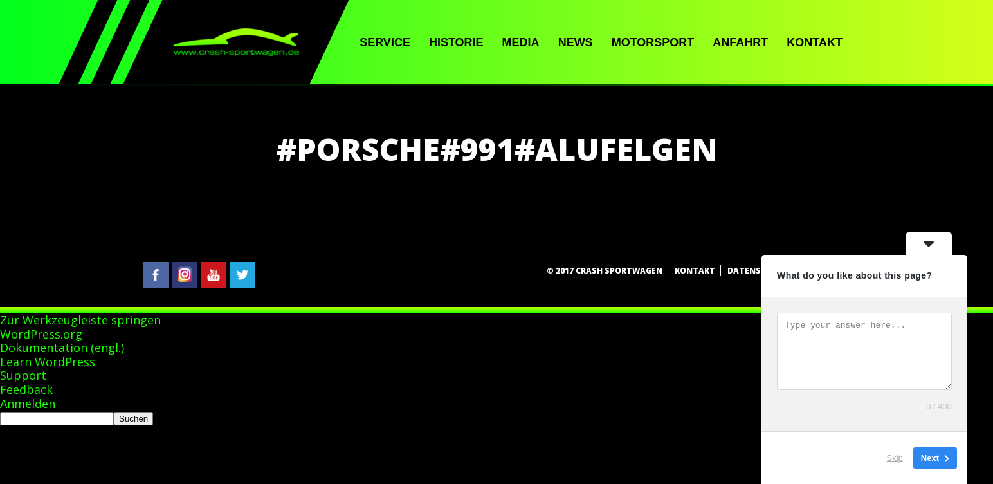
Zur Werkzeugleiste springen (80, 320)
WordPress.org (41, 334)
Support (23, 375)
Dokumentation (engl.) (62, 347)
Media (521, 42)
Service (385, 42)
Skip (895, 458)
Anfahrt (740, 42)
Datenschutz (758, 270)
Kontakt (815, 42)
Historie (456, 42)
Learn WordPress (47, 361)
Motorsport (653, 42)
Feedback (26, 389)
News (575, 42)
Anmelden (27, 403)
